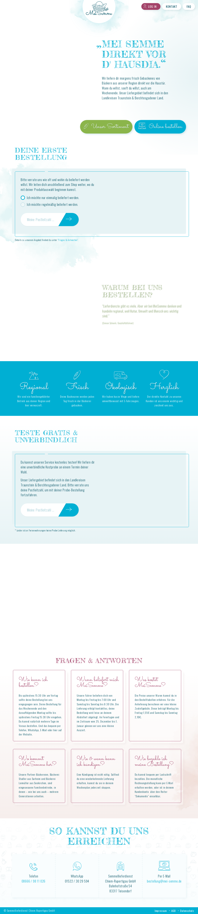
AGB (173, 911)
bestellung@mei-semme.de (164, 881)
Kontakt (171, 6)
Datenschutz (187, 911)
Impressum (161, 911)
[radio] (23, 198)
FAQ (189, 6)
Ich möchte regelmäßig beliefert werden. (52, 204)
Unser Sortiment (106, 126)
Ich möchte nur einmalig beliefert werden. (53, 197)
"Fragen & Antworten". (68, 240)
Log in (150, 6)
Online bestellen (160, 126)
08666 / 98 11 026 (34, 881)
